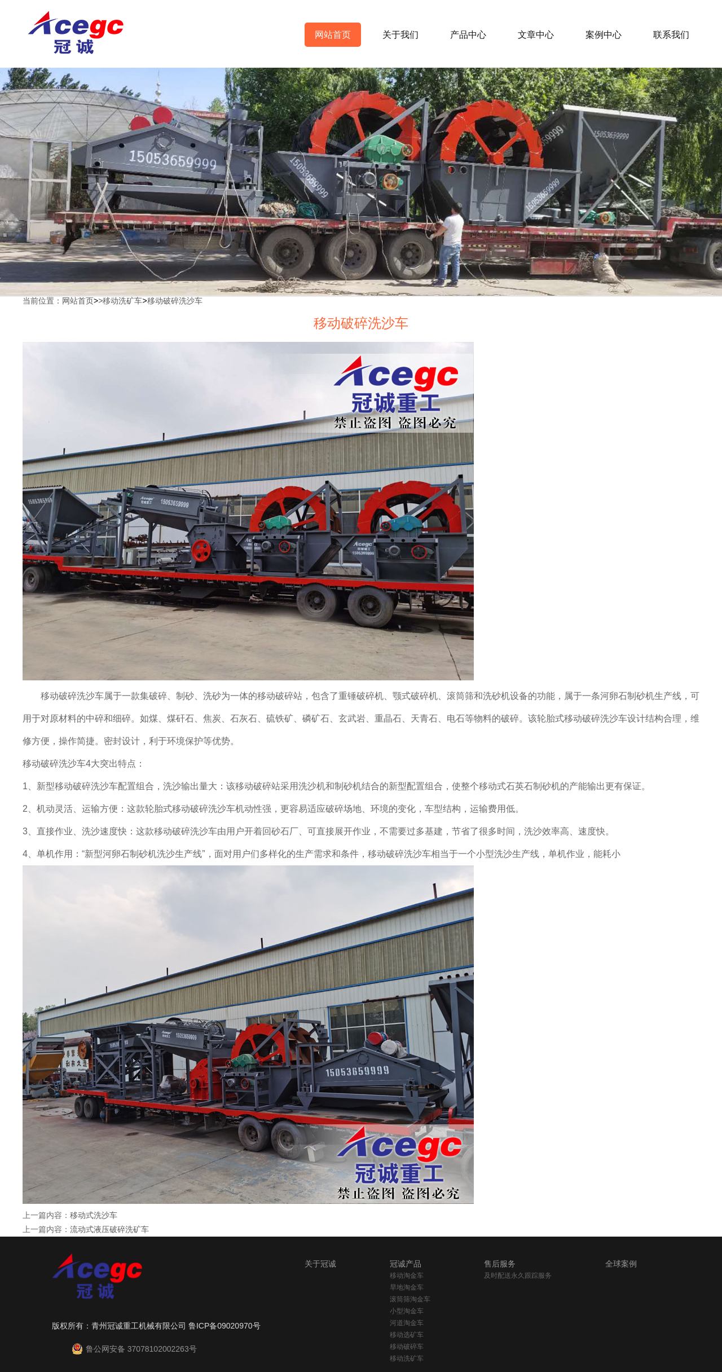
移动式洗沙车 (93, 1215)
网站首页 (333, 34)
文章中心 (536, 34)
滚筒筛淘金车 (410, 1299)
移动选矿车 (407, 1335)
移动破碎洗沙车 (174, 300)
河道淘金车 (407, 1323)
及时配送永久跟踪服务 (518, 1275)
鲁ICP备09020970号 (224, 1325)
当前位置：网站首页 (58, 300)
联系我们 (671, 34)
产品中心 (468, 34)
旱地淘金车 (407, 1287)
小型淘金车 (407, 1311)
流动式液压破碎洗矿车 (109, 1229)
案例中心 (603, 34)
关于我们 (400, 34)
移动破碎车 (407, 1347)
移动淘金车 (407, 1275)
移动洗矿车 (122, 300)
